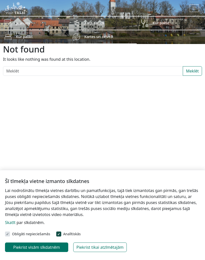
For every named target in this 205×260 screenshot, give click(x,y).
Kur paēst (161, 22)
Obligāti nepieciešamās (31, 234)
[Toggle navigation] (194, 8)
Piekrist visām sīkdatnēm (36, 247)
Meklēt (192, 71)
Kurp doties (94, 22)
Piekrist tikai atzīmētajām (100, 247)
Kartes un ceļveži (98, 36)
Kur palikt (24, 36)
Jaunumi (23, 23)
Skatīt (10, 222)
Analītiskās (72, 234)
